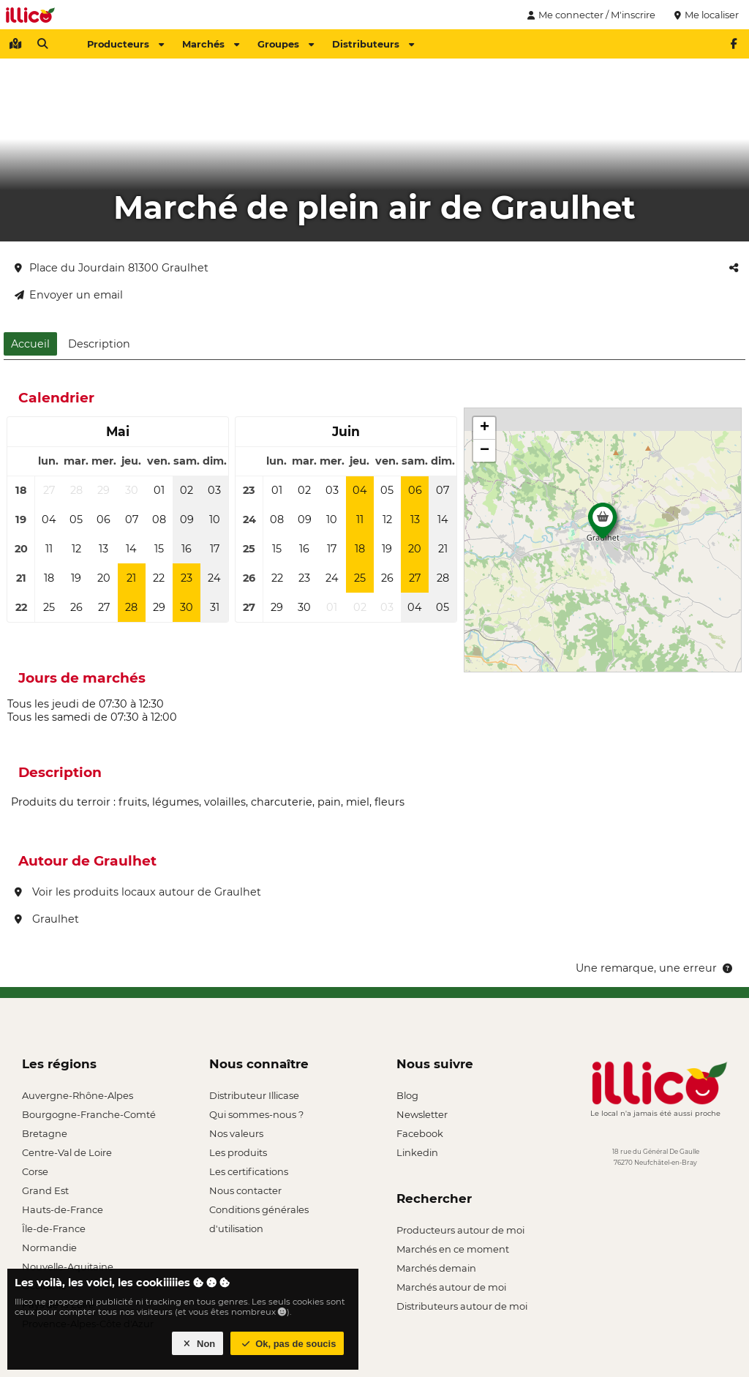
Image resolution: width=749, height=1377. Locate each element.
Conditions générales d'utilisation (259, 1211)
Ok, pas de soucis (287, 1343)
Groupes (285, 44)
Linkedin (417, 1152)
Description (99, 343)
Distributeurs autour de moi (461, 1306)
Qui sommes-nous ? (256, 1114)
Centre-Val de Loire (67, 1152)
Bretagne (44, 1133)
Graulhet (47, 919)
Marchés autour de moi (451, 1287)
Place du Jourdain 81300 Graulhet (111, 267)
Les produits (238, 1152)
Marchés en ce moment (452, 1249)
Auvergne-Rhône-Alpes (77, 1095)
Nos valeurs (236, 1133)
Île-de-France (54, 1228)
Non (198, 1343)
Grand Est (45, 1190)
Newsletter (422, 1114)
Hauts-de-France (62, 1209)
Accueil (30, 343)
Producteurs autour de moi (460, 1230)
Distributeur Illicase (254, 1095)
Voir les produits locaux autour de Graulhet (138, 891)
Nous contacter (245, 1190)
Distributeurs (373, 44)
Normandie (49, 1247)
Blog (407, 1095)
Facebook (419, 1133)
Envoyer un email (69, 294)
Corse (35, 1171)
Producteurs (125, 44)
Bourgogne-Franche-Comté (89, 1114)
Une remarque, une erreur (655, 968)
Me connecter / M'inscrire (589, 14)
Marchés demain (436, 1268)
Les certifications (248, 1171)
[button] (602, 525)
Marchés (210, 44)
